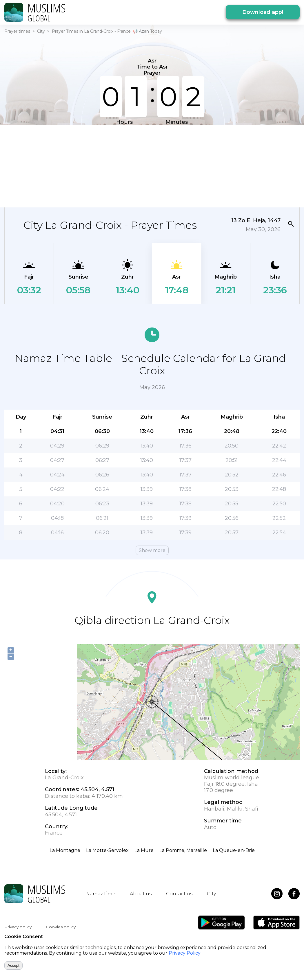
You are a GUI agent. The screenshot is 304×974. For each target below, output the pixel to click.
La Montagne (65, 850)
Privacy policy (18, 926)
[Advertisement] (148, 165)
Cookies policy (61, 926)
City (41, 31)
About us (141, 893)
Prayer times (17, 31)
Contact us (179, 893)
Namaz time (100, 893)
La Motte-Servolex (107, 850)
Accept (13, 965)
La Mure (144, 850)
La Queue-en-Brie (234, 850)
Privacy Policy (185, 953)
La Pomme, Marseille (183, 850)
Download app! (262, 12)
